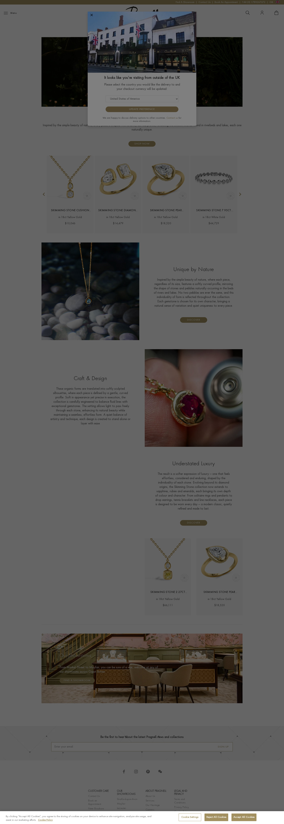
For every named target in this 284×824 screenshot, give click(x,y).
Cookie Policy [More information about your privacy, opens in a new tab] (45, 820)
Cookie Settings (189, 817)
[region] (142, 817)
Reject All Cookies (216, 817)
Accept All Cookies (243, 817)
